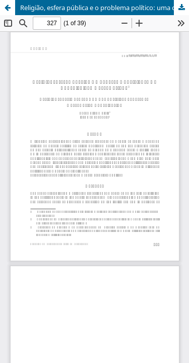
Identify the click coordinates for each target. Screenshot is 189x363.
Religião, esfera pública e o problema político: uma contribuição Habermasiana (104, 7)
